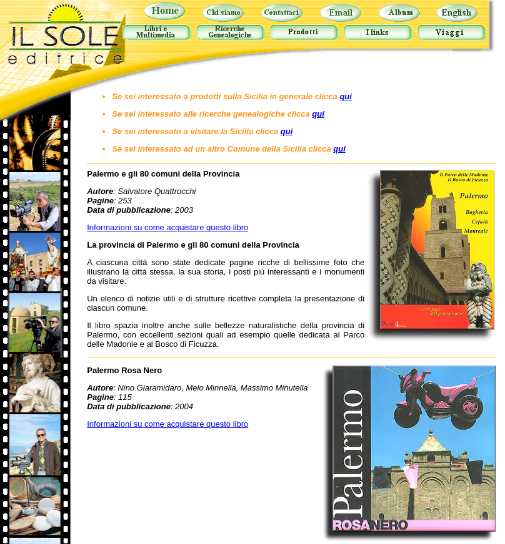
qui (345, 96)
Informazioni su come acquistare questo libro (167, 227)
